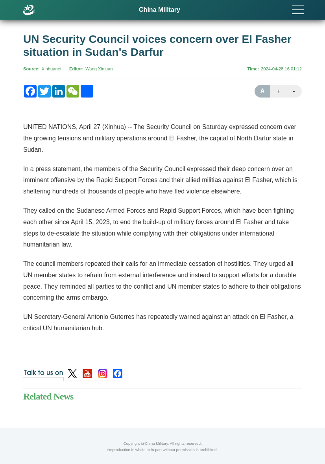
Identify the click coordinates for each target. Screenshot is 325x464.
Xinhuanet (51, 68)
